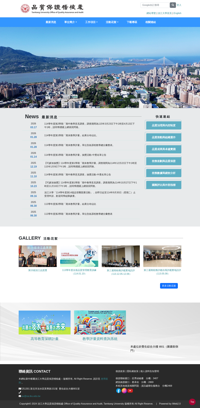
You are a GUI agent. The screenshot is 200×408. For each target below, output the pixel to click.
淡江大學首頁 (165, 13)
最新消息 (51, 22)
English (177, 13)
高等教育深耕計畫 (45, 339)
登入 (179, 5)
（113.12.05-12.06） (121, 274)
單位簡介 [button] (69, 22)
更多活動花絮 (169, 285)
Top (192, 402)
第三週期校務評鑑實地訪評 (121, 270)
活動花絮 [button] (111, 22)
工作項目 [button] (90, 22)
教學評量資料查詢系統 (100, 339)
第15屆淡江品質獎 (37, 270)
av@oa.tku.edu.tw (31, 396)
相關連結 (150, 22)
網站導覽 (151, 13)
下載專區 (132, 22)
